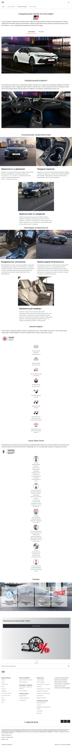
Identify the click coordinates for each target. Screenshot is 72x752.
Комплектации (11, 6)
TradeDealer (68, 744)
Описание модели (22, 6)
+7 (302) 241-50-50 (31, 722)
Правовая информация (6, 735)
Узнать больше (36, 626)
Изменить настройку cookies (7, 737)
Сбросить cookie (4, 739)
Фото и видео (32, 6)
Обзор (3, 6)
